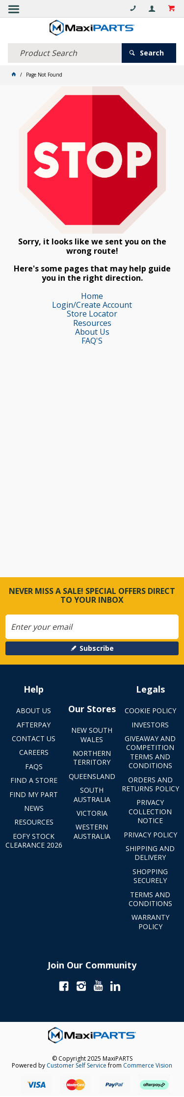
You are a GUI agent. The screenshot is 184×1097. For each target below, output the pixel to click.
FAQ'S (92, 340)
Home (92, 296)
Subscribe (96, 648)
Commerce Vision (147, 1065)
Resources (92, 323)
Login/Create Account (92, 304)
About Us (92, 331)
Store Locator (92, 313)
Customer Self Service (76, 1065)
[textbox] (65, 53)
